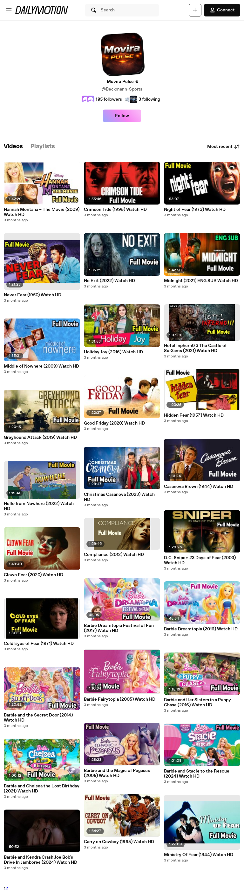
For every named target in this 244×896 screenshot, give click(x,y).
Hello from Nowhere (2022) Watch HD (39, 506)
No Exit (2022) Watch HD (109, 280)
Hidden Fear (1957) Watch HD (194, 415)
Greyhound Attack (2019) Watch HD (40, 437)
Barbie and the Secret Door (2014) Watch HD (38, 718)
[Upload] (195, 10)
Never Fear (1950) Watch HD (32, 295)
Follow (122, 116)
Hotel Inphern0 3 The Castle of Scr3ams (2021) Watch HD (195, 348)
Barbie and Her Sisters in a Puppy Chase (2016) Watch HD (197, 702)
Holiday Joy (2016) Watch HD (113, 352)
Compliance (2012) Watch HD (114, 554)
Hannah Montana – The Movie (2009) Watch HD (41, 212)
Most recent (223, 146)
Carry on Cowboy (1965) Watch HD (119, 841)
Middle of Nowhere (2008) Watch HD (41, 366)
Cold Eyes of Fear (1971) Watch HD (39, 643)
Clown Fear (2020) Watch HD (33, 574)
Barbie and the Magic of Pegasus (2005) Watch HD (117, 773)
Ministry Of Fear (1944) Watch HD (198, 854)
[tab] (13, 147)
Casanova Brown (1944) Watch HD (198, 486)
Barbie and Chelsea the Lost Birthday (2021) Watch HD (41, 789)
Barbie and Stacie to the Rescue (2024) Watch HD (196, 774)
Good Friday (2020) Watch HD (114, 423)
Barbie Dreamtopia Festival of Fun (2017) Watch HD (119, 628)
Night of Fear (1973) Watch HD (195, 209)
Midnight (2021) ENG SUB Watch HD (201, 280)
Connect (222, 10)
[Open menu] (9, 10)
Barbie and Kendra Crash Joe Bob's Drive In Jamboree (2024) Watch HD (40, 860)
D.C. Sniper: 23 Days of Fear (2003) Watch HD (200, 560)
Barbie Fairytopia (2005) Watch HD (119, 699)
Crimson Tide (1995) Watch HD (115, 209)
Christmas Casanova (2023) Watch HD (119, 497)
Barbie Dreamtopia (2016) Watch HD (201, 629)
